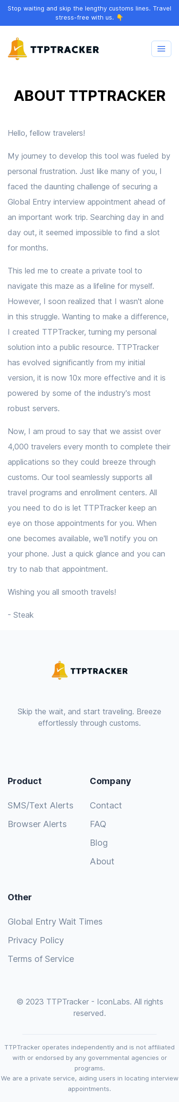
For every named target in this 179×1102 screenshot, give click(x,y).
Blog (99, 843)
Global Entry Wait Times (55, 922)
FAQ (98, 824)
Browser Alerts (37, 824)
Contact (106, 805)
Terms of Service (41, 959)
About (102, 861)
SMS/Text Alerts (41, 805)
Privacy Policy (36, 940)
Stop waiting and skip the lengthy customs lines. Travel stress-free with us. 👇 (89, 13)
